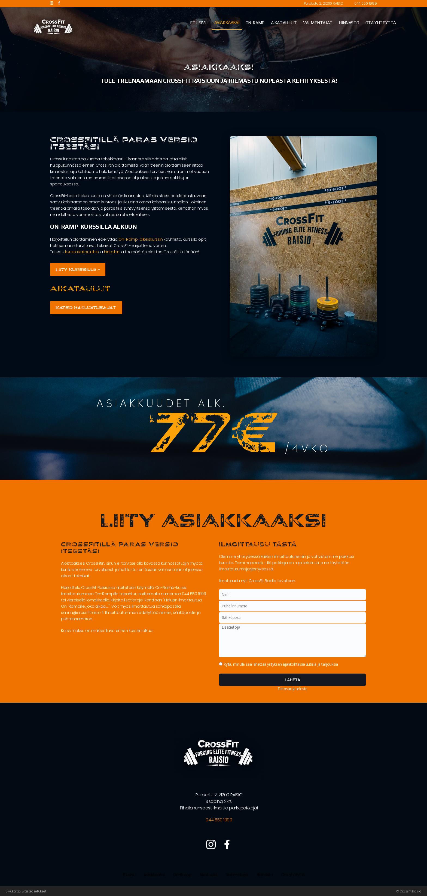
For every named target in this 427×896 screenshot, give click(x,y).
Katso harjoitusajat (86, 307)
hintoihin (112, 252)
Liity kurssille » (78, 269)
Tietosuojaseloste (292, 688)
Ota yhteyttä (292, 874)
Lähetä (292, 680)
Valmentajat (237, 874)
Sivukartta (13, 891)
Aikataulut (209, 874)
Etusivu (129, 874)
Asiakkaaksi (154, 874)
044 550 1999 (365, 3)
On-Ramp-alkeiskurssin (140, 239)
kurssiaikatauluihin (82, 252)
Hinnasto (265, 874)
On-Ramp (182, 874)
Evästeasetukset (34, 891)
